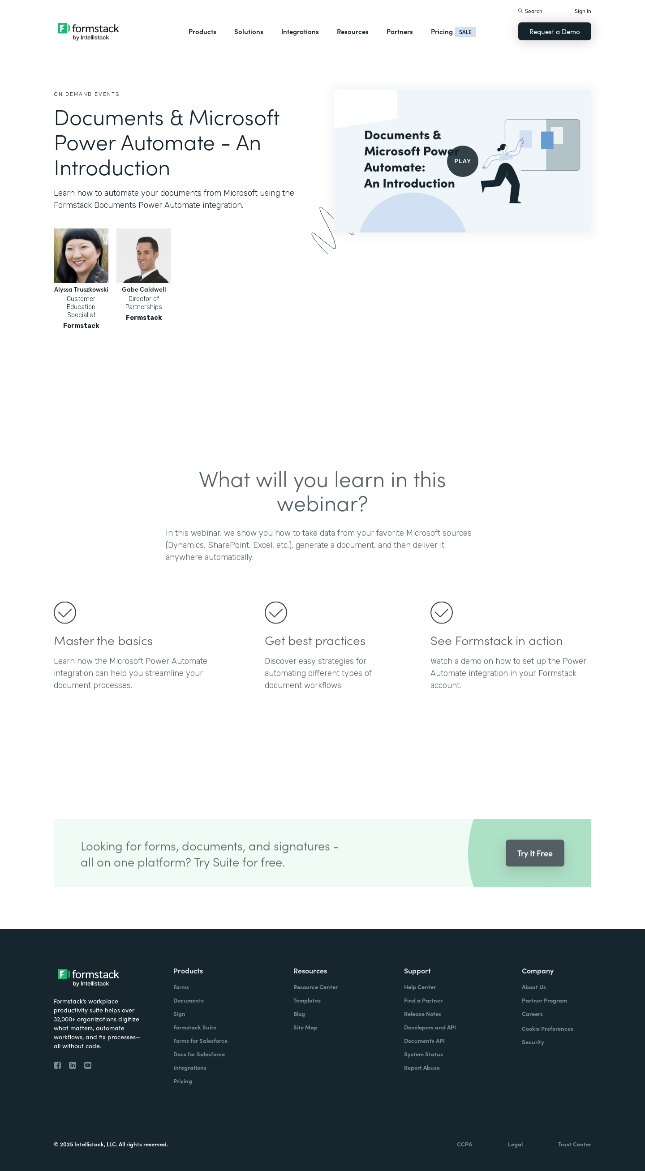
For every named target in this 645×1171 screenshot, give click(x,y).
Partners (400, 31)
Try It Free (535, 864)
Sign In (583, 10)
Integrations (300, 31)
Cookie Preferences (547, 1028)
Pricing (442, 31)
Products (202, 31)
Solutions (248, 31)
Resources (353, 31)
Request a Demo (554, 31)
